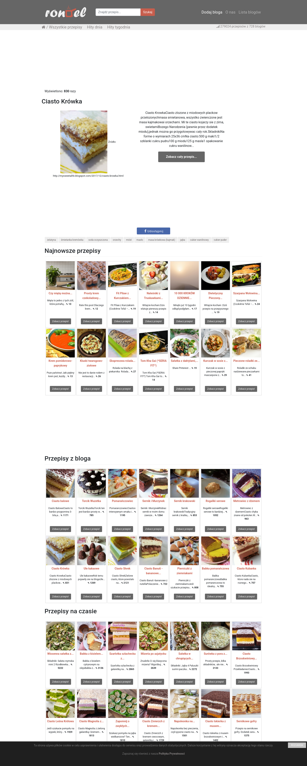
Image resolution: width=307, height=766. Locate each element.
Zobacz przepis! (60, 321)
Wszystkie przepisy (65, 27)
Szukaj (147, 12)
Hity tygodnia (118, 27)
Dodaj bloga (211, 12)
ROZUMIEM (297, 745)
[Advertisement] (153, 61)
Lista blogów (249, 12)
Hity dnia (94, 27)
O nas (231, 12)
